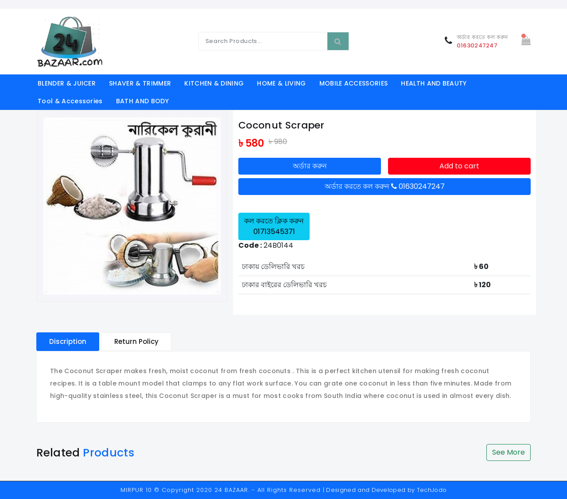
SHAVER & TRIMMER (140, 83)
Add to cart (459, 166)
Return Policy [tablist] (136, 341)
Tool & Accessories (70, 101)
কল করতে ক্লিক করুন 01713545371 (274, 226)
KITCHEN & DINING (214, 83)
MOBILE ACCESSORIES (353, 83)
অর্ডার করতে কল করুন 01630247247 (385, 186)
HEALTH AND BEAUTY (433, 83)
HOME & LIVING (281, 83)
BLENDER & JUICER (67, 83)
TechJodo (432, 490)
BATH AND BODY (142, 101)
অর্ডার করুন (310, 166)
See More (508, 452)
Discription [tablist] (67, 341)
